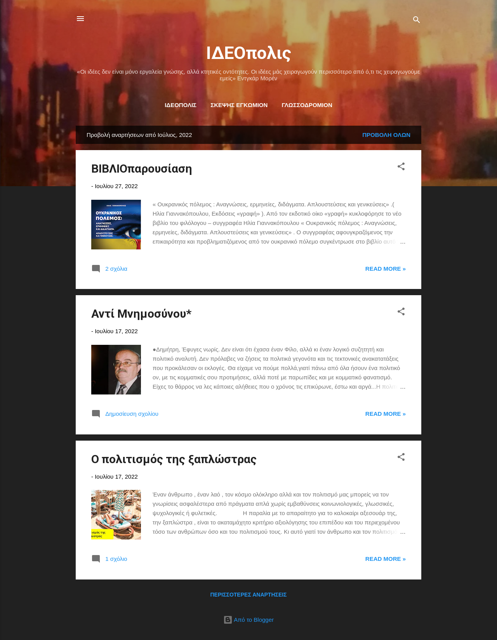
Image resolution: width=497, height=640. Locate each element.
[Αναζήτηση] (416, 21)
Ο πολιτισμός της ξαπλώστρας (174, 459)
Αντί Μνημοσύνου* (141, 313)
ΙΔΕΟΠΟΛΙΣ (180, 105)
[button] (401, 168)
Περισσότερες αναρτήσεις (248, 595)
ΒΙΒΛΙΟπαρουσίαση (141, 168)
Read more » (385, 268)
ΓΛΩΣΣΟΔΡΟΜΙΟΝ (307, 105)
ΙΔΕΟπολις (248, 53)
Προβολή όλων (386, 134)
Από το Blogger (248, 619)
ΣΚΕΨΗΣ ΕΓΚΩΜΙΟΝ (239, 105)
